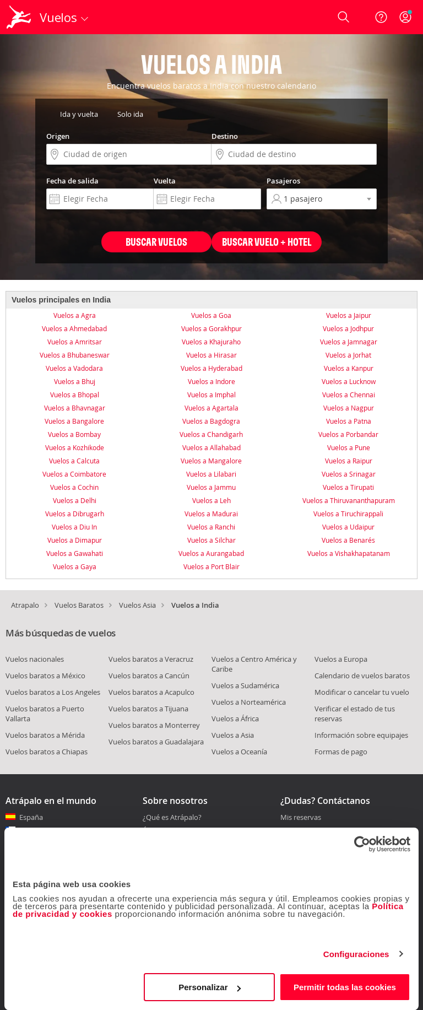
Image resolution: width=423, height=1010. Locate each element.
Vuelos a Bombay (74, 434)
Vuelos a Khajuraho (211, 341)
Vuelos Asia (137, 605)
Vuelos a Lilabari (211, 473)
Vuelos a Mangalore (211, 460)
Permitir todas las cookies (345, 987)
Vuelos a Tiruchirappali (348, 513)
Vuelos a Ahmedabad (74, 328)
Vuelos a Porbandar (348, 434)
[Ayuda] (381, 17)
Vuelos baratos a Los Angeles (53, 692)
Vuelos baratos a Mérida (45, 735)
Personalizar (209, 987)
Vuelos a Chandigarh (211, 434)
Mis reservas (300, 817)
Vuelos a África (235, 718)
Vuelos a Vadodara (74, 368)
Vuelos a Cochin (74, 487)
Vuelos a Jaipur (348, 315)
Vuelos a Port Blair (211, 566)
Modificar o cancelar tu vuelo (361, 692)
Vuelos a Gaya (74, 566)
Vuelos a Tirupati (348, 487)
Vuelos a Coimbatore (74, 473)
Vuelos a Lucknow (349, 381)
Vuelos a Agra (74, 315)
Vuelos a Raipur (348, 460)
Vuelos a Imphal (211, 394)
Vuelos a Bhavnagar (74, 407)
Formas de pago (340, 752)
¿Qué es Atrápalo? (172, 817)
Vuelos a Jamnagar (348, 341)
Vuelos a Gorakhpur (211, 328)
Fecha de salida (72, 181)
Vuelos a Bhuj (74, 381)
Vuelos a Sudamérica (245, 685)
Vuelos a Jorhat (348, 354)
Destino (225, 136)
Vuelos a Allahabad (211, 447)
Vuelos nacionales (35, 659)
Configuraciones (356, 954)
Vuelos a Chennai (348, 394)
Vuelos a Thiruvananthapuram (348, 500)
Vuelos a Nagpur (348, 407)
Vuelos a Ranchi (211, 526)
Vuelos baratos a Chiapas (47, 752)
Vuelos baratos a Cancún (149, 675)
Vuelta (165, 181)
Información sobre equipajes (361, 735)
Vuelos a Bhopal (74, 394)
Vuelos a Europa (340, 659)
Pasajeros (283, 181)
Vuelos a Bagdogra (211, 421)
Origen (57, 136)
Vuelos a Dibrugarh (74, 513)
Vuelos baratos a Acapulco (151, 692)
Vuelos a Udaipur (348, 526)
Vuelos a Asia (233, 735)
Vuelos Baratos (79, 605)
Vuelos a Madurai (211, 513)
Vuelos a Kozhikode (74, 447)
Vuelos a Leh (211, 500)
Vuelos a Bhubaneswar (75, 354)
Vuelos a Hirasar (211, 354)
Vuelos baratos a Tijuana (148, 709)
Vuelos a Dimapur (74, 540)
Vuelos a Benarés (348, 540)
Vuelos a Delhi (74, 500)
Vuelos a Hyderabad (211, 368)
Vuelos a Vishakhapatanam (348, 553)
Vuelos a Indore (211, 381)
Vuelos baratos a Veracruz (151, 659)
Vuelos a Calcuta (74, 460)
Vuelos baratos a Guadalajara (156, 742)
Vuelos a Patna (348, 421)
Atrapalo (25, 605)
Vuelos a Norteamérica (249, 702)
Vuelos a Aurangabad (211, 553)
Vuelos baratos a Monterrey (154, 725)
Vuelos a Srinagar (349, 473)
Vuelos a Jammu (211, 487)
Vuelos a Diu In (74, 526)
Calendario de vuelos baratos (362, 675)
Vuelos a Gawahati (74, 553)
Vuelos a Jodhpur (348, 328)
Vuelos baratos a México (45, 675)
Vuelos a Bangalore (74, 421)
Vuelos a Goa (211, 315)
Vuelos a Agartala (211, 407)
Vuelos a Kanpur (348, 368)
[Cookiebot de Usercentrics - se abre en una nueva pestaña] (362, 844)
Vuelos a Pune (348, 447)
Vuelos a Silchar (211, 540)
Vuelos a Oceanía (239, 752)
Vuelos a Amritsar (74, 341)
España (31, 817)
